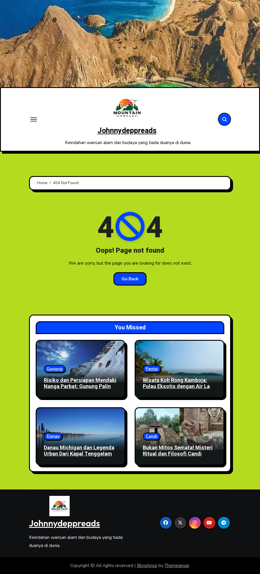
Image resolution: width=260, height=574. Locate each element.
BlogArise (147, 565)
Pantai (152, 369)
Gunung (54, 369)
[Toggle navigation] (33, 119)
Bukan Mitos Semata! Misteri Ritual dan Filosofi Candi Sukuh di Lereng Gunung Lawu (179, 454)
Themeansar (177, 565)
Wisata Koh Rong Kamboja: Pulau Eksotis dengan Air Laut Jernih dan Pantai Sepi (179, 386)
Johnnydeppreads (127, 130)
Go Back (130, 279)
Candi (151, 436)
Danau (53, 436)
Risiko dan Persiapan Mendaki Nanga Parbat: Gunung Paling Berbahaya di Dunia (80, 386)
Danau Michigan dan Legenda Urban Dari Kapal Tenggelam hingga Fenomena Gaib (79, 454)
